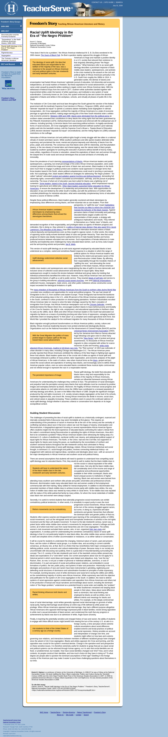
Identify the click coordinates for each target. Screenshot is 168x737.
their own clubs (96, 529)
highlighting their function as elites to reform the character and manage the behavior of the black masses (94, 207)
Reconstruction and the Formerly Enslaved (10, 35)
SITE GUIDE (109, 2)
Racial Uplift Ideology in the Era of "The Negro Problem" (11, 48)
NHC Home (44, 712)
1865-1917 (5, 31)
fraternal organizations (102, 280)
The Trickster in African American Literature (10, 59)
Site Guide (69, 715)
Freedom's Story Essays (10, 22)
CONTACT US (97, 2)
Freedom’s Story (100, 712)
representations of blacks (72, 161)
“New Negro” (88, 338)
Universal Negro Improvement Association (91, 331)
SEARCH (119, 2)
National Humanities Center (12, 722)
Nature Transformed (84, 712)
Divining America (69, 712)
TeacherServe (55, 712)
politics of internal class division (80, 227)
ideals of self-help (96, 278)
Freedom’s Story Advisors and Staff (9, 99)
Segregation (5, 55)
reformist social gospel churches (70, 280)
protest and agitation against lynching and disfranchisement (76, 176)
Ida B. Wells (70, 244)
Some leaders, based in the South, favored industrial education (65, 183)
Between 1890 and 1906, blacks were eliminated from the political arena (79, 116)
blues (95, 360)
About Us (60, 715)
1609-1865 (5, 26)
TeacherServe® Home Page (12, 720)
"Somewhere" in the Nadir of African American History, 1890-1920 (11, 41)
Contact (78, 715)
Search (86, 715)
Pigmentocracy (7, 53)
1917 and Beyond (8, 64)
